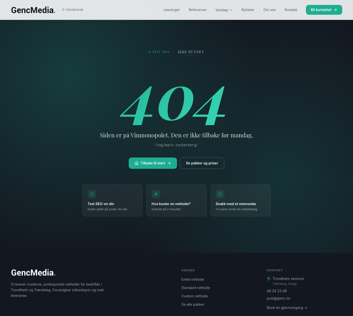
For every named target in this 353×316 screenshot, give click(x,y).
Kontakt (291, 10)
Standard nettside (195, 288)
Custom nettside (194, 296)
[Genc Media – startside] (48, 10)
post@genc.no (278, 298)
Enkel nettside (192, 279)
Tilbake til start (153, 163)
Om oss (269, 10)
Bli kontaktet (324, 10)
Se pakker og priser (202, 163)
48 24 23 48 (277, 291)
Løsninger (172, 10)
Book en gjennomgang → (287, 307)
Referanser (198, 10)
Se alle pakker (192, 304)
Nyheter (248, 10)
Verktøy (224, 10)
